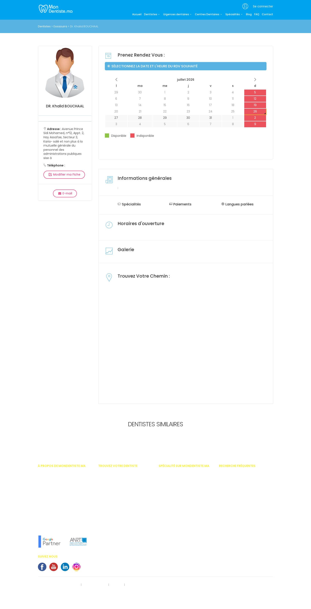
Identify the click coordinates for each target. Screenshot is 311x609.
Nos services (46, 508)
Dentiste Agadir (108, 493)
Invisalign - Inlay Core (233, 486)
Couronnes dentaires (232, 524)
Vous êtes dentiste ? (51, 502)
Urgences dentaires (178, 14)
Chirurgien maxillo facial (175, 486)
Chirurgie (165, 480)
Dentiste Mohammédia (113, 505)
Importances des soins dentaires (240, 493)
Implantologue (168, 536)
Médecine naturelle (171, 549)
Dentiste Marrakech (110, 486)
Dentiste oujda (107, 536)
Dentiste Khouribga (110, 543)
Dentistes (152, 14)
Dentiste (164, 493)
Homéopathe (167, 524)
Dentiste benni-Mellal (111, 530)
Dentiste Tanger (108, 499)
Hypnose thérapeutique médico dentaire (185, 530)
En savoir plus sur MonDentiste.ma (60, 515)
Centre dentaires (229, 518)
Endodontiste (167, 505)
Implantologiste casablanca (177, 474)
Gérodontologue (169, 518)
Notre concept (47, 527)
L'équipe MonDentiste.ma (54, 521)
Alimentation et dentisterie (236, 543)
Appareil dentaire (230, 480)
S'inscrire (116, 585)
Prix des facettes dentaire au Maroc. (242, 474)
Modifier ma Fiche (64, 174)
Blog (249, 14)
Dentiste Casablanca (112, 474)
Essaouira (60, 26)
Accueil (137, 14)
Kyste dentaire (228, 536)
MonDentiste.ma (55, 8)
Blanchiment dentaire (233, 499)
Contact (267, 14)
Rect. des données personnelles (58, 585)
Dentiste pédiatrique (172, 499)
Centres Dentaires (209, 14)
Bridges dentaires (230, 511)
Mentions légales (95, 585)
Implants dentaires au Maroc (238, 505)
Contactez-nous (137, 585)
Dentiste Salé (106, 549)
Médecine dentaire (171, 543)
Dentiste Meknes (108, 518)
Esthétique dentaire (171, 511)
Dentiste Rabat (107, 480)
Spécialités (234, 14)
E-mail (65, 193)
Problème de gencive (232, 530)
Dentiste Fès (105, 511)
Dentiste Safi (106, 524)
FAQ (256, 14)
